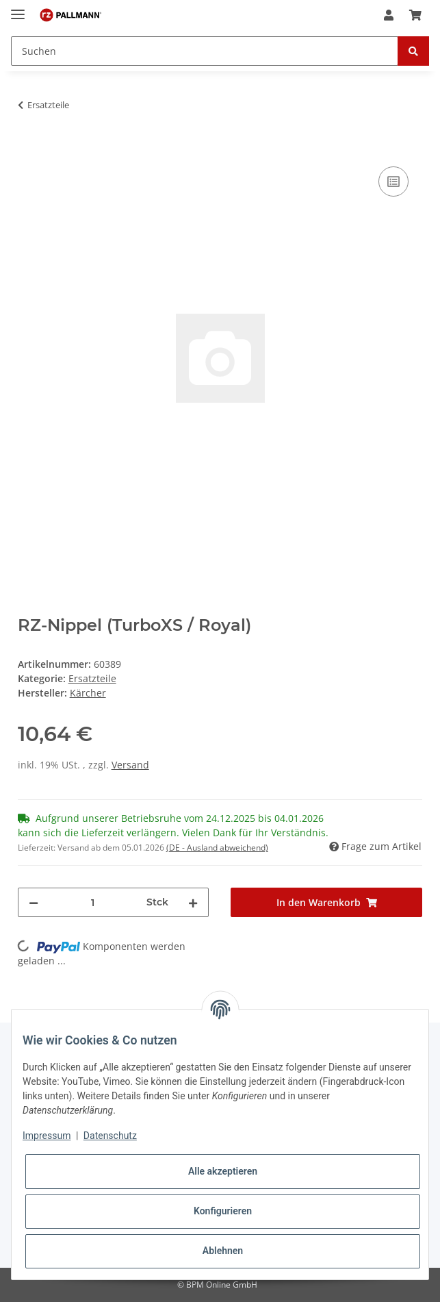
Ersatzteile (92, 678)
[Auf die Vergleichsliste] (393, 181)
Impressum (46, 1135)
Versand (130, 764)
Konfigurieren (223, 1210)
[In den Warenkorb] (29, 147)
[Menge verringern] (33, 902)
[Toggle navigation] (18, 8)
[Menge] (93, 902)
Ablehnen (223, 1250)
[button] (388, 15)
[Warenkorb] (415, 15)
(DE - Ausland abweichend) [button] (217, 847)
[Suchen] (204, 51)
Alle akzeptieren (222, 1171)
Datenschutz (110, 1135)
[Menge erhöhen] (193, 902)
